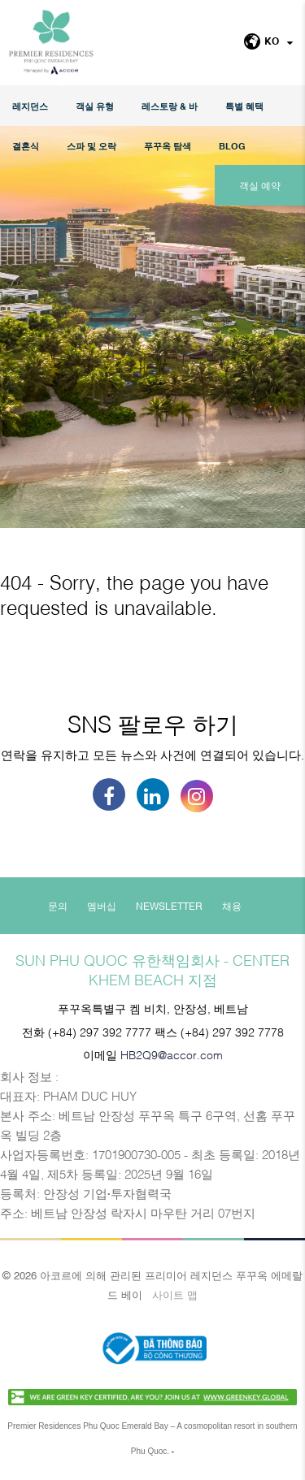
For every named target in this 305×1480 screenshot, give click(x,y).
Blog (232, 146)
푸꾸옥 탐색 (167, 146)
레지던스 (30, 106)
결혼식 (25, 146)
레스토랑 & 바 (170, 106)
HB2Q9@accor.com (171, 1054)
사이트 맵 (175, 1294)
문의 (58, 905)
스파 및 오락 (91, 146)
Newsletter (169, 905)
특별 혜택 (244, 106)
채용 (232, 905)
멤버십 (101, 905)
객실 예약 (260, 185)
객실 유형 (95, 106)
